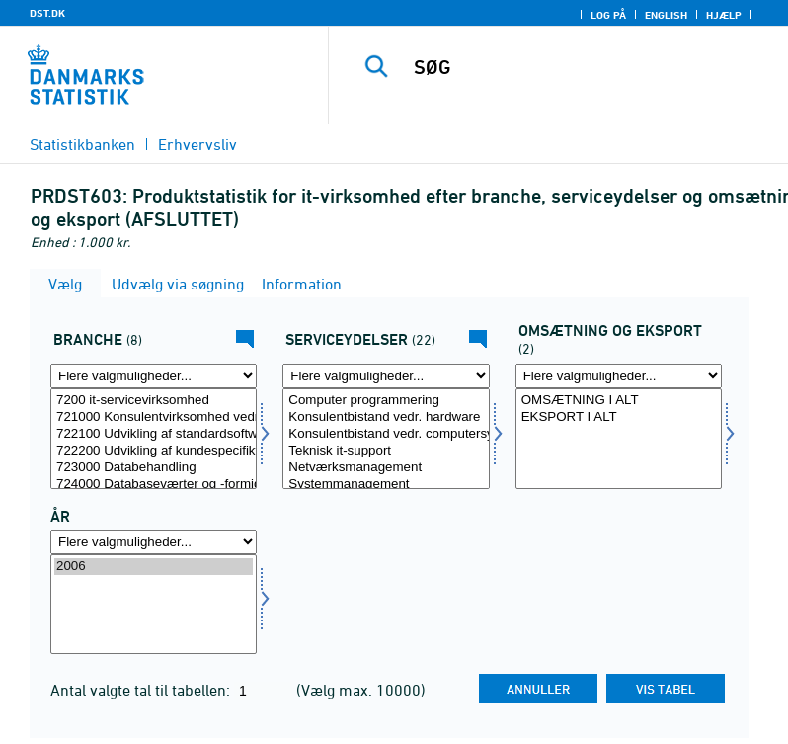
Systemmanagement (385, 484)
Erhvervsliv (197, 144)
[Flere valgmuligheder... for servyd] (385, 376)
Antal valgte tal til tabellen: (142, 690)
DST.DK (47, 13)
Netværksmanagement (385, 467)
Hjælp (724, 15)
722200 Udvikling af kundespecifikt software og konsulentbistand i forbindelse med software (153, 451)
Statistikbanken (82, 144)
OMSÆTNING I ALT (618, 400)
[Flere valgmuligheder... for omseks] (618, 376)
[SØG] (587, 67)
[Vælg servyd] (385, 438)
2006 (153, 566)
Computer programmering (385, 400)
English (666, 15)
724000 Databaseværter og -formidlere (153, 484)
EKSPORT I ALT (618, 417)
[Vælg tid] (153, 604)
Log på (608, 15)
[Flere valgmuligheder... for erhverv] (153, 376)
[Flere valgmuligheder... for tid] (153, 542)
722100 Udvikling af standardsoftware (153, 434)
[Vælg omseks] (618, 438)
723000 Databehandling (153, 467)
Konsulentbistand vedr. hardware (385, 417)
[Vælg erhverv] (153, 438)
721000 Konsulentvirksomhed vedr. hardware (153, 417)
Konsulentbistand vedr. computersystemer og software (385, 434)
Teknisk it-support (385, 451)
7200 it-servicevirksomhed (153, 400)
